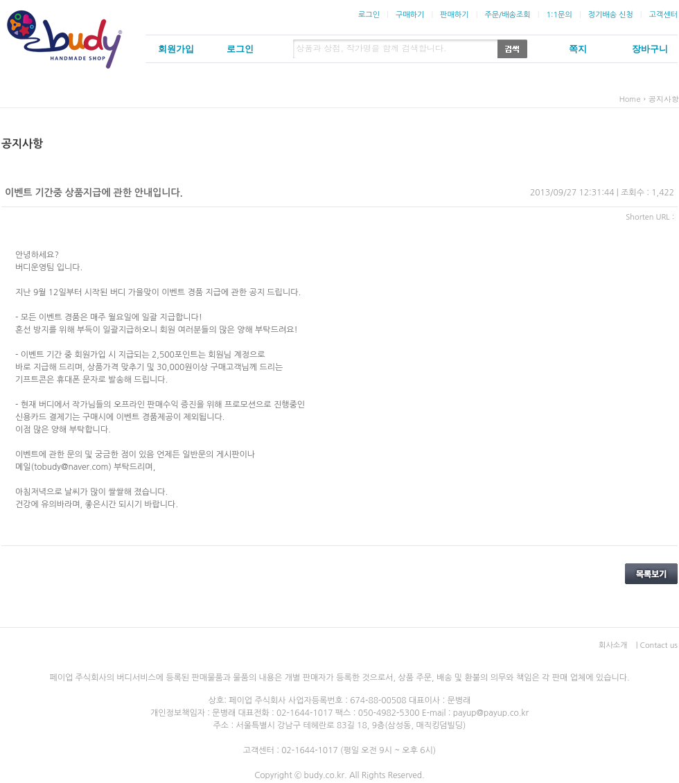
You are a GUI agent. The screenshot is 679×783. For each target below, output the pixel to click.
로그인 (369, 15)
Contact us (659, 645)
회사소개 (613, 645)
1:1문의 (559, 15)
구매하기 (410, 15)
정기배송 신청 (610, 15)
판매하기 (454, 15)
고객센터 (663, 15)
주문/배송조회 (507, 15)
